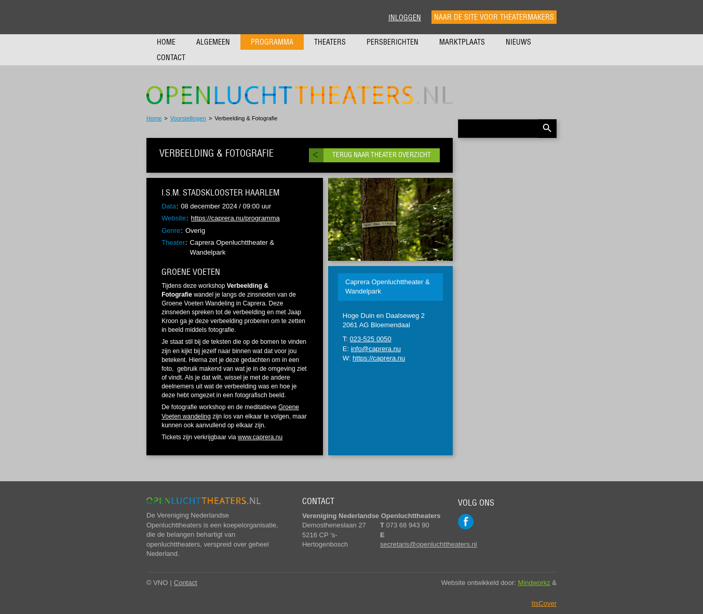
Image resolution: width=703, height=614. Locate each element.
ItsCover (544, 603)
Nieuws (518, 42)
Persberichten (392, 42)
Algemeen (213, 42)
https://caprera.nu (379, 358)
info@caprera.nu (376, 349)
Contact (171, 57)
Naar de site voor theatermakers (494, 17)
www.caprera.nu (260, 437)
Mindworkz (534, 583)
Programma (272, 42)
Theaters (330, 42)
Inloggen (404, 17)
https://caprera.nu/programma (235, 218)
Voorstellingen (188, 118)
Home (166, 42)
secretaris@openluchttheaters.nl (428, 544)
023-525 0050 (370, 339)
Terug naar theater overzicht (381, 154)
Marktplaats (462, 42)
